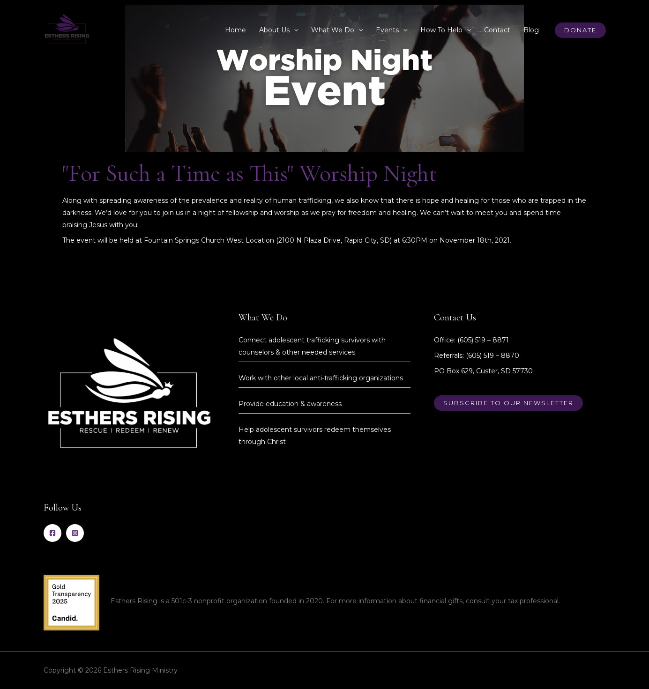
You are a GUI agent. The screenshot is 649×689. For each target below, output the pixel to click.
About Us (274, 30)
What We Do (332, 30)
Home (235, 30)
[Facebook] (52, 533)
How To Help (441, 30)
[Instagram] (75, 533)
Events (387, 30)
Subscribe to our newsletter (508, 403)
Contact (497, 30)
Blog (531, 30)
